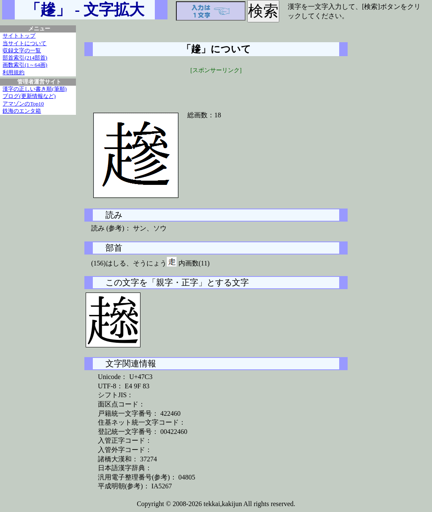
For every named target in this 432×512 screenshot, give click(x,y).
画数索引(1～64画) (25, 65)
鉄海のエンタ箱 (22, 111)
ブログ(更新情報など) (29, 96)
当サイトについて (24, 43)
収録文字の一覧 (22, 51)
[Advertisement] (216, 87)
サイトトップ (19, 36)
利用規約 (13, 73)
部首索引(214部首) (25, 58)
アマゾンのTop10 (23, 104)
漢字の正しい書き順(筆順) (35, 89)
